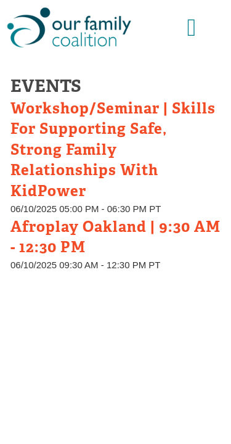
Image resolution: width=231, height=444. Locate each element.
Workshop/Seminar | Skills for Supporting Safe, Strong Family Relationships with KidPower (113, 149)
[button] (192, 27)
